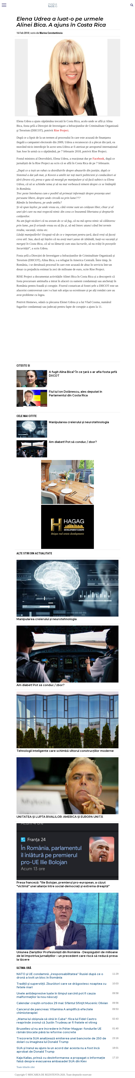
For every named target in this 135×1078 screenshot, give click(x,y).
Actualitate (43, 553)
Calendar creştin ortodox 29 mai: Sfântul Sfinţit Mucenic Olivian (62, 1003)
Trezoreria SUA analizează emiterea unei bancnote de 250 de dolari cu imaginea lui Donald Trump (61, 1040)
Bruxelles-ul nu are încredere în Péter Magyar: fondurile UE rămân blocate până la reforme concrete (59, 1030)
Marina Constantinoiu (51, 33)
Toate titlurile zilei (26, 1067)
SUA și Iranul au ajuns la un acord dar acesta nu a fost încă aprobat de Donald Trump (58, 1049)
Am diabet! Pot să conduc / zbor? (73, 442)
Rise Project (61, 130)
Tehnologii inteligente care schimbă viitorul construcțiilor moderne (65, 751)
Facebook (98, 158)
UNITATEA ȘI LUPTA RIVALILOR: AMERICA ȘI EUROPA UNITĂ (60, 816)
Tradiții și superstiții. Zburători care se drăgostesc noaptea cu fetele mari (61, 985)
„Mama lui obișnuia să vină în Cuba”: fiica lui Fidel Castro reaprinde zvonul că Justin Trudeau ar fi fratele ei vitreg (57, 1020)
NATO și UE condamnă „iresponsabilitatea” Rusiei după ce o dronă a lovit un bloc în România (60, 975)
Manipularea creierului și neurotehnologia (79, 422)
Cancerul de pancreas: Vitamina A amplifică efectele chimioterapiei (55, 1011)
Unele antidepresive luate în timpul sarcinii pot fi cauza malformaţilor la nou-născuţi (56, 995)
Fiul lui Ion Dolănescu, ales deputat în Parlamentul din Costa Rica (75, 393)
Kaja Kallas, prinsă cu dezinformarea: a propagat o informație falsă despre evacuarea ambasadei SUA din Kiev (61, 1059)
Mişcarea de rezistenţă (67, 5)
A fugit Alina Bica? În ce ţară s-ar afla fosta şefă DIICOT (83, 373)
